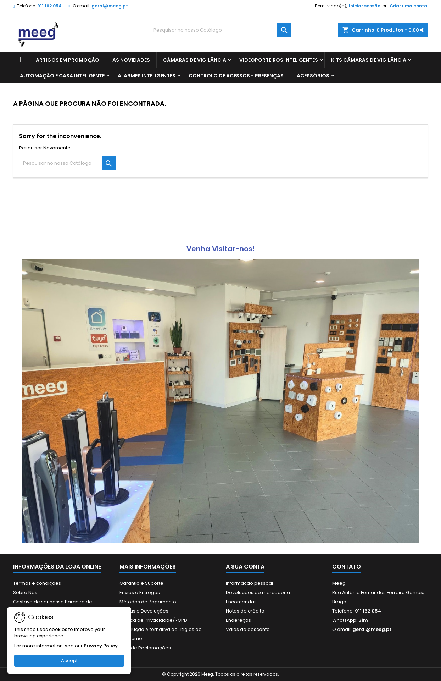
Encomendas (241, 601)
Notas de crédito (245, 611)
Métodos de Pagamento (147, 601)
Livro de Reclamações (145, 647)
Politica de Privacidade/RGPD (153, 620)
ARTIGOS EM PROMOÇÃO (67, 60)
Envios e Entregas (139, 592)
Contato (346, 566)
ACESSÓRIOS (313, 75)
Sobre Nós (25, 592)
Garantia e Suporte (141, 583)
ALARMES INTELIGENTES (146, 75)
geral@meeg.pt (109, 6)
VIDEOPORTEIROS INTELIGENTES (278, 60)
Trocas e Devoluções (143, 611)
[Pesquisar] (220, 30)
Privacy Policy (101, 645)
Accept (69, 660)
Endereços (238, 620)
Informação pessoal (249, 583)
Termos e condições (37, 583)
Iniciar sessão (364, 6)
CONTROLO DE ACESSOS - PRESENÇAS (236, 75)
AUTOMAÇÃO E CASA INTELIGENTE (62, 75)
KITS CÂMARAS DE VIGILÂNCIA (368, 60)
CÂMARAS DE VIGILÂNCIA (194, 60)
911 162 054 (49, 6)
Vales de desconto (248, 629)
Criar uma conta (408, 6)
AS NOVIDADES (131, 60)
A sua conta (245, 566)
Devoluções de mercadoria (258, 592)
